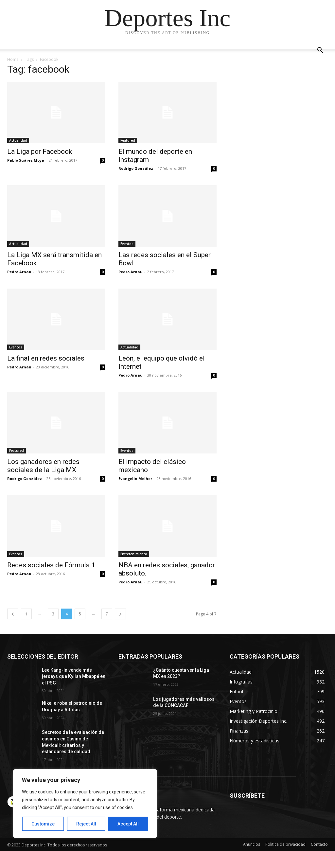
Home (13, 59)
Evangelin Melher (135, 478)
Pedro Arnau (19, 271)
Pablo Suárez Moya (25, 160)
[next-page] (120, 614)
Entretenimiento (133, 554)
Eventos (126, 243)
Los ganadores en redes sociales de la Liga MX (43, 466)
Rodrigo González (135, 168)
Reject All (86, 823)
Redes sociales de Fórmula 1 (51, 565)
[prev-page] (12, 614)
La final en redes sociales (45, 358)
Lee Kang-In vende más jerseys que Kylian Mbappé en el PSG (73, 676)
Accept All (128, 823)
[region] (85, 803)
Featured (127, 140)
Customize (43, 823)
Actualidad (18, 140)
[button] (320, 51)
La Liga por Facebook (39, 151)
